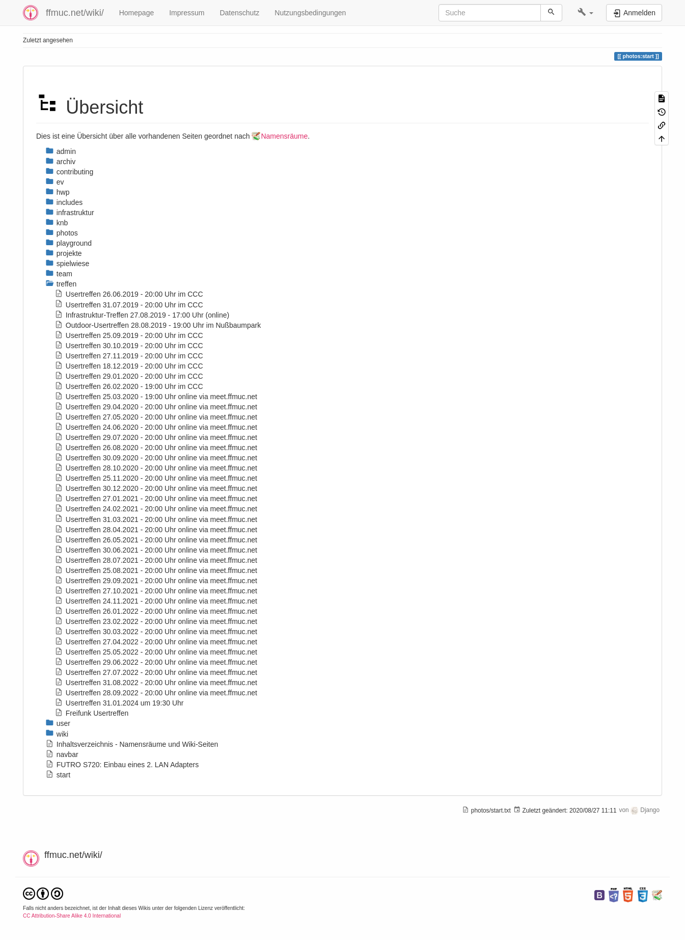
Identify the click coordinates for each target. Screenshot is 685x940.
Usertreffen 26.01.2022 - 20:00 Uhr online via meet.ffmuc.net (155, 611)
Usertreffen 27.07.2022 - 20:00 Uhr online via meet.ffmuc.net (155, 672)
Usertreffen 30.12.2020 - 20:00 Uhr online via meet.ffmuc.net (155, 488)
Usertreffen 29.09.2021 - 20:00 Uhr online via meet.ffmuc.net (155, 581)
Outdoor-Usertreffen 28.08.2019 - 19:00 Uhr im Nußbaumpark (157, 325)
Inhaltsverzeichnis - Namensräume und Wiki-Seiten (131, 744)
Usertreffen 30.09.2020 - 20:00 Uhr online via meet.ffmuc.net (155, 458)
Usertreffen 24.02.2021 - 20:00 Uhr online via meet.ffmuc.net (155, 509)
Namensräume (284, 136)
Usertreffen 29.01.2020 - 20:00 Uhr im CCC (128, 376)
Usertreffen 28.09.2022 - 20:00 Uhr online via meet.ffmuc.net (155, 693)
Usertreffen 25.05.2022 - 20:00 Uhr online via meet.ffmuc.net (155, 652)
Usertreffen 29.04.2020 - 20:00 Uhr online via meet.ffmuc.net (155, 407)
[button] (585, 12)
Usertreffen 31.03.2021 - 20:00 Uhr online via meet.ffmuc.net (155, 519)
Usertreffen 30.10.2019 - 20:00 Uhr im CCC (128, 346)
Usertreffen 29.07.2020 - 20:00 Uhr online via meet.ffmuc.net (155, 437)
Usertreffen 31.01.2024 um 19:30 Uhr (118, 703)
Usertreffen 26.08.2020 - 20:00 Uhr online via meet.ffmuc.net (155, 447)
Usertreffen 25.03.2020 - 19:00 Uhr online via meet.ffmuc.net (155, 397)
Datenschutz (239, 13)
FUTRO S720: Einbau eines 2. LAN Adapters (122, 765)
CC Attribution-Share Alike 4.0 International (72, 916)
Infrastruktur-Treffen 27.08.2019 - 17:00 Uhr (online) (141, 315)
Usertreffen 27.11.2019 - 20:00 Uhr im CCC (128, 356)
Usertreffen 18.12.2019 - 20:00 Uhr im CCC (128, 366)
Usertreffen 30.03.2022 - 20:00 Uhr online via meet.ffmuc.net (155, 632)
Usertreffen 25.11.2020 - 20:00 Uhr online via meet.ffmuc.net (155, 478)
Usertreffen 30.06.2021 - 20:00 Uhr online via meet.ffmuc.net (155, 550)
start (57, 775)
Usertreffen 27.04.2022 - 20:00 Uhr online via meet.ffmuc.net (155, 642)
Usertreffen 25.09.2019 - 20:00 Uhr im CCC (128, 335)
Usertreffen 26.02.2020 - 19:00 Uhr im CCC (128, 386)
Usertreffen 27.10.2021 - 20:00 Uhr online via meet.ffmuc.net (155, 591)
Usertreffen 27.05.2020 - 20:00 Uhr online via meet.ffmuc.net (155, 417)
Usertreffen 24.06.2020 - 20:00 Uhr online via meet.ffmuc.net (155, 427)
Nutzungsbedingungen (310, 13)
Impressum (186, 13)
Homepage (136, 13)
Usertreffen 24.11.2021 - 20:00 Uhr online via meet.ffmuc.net (155, 601)
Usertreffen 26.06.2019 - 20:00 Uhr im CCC (128, 294)
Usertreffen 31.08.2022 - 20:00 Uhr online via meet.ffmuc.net (155, 682)
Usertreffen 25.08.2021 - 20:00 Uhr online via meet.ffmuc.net (155, 570)
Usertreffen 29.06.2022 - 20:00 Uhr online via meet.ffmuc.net (155, 662)
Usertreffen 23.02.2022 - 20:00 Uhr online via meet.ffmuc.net (155, 621)
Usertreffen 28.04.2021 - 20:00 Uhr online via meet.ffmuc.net (155, 530)
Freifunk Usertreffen (91, 713)
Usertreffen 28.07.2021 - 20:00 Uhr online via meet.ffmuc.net (155, 560)
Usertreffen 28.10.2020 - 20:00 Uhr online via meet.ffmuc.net (155, 468)
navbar (61, 754)
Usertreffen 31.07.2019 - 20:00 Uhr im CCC (128, 305)
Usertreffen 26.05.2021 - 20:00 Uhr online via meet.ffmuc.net (155, 540)
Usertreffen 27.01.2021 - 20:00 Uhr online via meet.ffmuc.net (155, 498)
